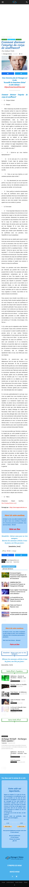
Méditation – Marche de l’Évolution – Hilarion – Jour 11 (18, 677)
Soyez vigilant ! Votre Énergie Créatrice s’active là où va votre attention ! (18, 591)
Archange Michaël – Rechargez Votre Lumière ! (14, 740)
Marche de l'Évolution (15, 681)
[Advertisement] (14, 20)
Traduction (4, 743)
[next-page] (5, 620)
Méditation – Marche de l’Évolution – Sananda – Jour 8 (19, 753)
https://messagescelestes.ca (18, 507)
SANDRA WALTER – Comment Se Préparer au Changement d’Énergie (17, 584)
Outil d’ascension (15, 760)
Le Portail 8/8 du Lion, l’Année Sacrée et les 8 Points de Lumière (17, 599)
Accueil (3, 37)
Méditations (13, 686)
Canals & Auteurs (10, 882)
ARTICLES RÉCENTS (7, 569)
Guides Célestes (18, 882)
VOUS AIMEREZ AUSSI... (8, 567)
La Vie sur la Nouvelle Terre (16, 710)
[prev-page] (2, 620)
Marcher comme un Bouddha (19, 684)
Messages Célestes (7, 53)
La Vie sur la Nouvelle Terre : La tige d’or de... (19, 708)
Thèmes (25, 882)
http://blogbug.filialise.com (9, 503)
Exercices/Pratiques (15, 693)
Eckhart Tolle (4, 39)
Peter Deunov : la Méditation (19, 692)
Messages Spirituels (11, 39)
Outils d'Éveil (9, 37)
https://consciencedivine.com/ (14, 87)
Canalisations (13, 703)
